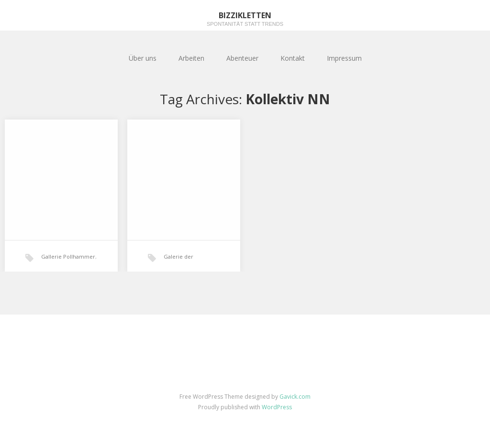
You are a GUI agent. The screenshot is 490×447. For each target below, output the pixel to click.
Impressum (344, 58)
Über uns (142, 58)
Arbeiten (191, 58)
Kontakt (292, 58)
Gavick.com (295, 396)
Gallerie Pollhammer (68, 256)
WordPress (277, 407)
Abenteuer (242, 58)
